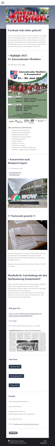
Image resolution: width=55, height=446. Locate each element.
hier (24, 65)
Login (45, 441)
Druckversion (13, 441)
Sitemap (21, 441)
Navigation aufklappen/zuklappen (27, 3)
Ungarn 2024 (14, 385)
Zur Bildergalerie (14, 175)
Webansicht (43, 443)
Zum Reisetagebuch (15, 172)
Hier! (15, 321)
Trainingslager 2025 (16, 376)
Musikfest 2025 (15, 366)
